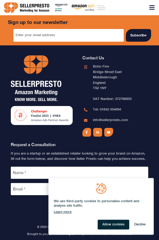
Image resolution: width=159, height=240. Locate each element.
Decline (140, 224)
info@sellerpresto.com (110, 120)
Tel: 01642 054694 (107, 109)
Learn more (63, 212)
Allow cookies (113, 224)
